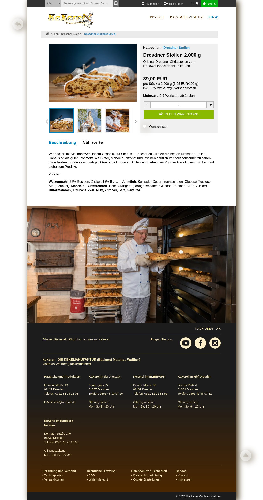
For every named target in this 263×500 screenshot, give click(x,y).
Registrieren (176, 3)
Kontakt (183, 475)
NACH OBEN (204, 328)
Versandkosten (185, 88)
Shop (55, 33)
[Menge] (179, 104)
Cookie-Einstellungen (147, 479)
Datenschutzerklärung (147, 475)
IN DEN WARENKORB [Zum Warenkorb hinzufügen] (181, 114)
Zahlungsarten (53, 475)
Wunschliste (158, 126)
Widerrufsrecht (98, 479)
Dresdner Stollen (71, 33)
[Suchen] (116, 3)
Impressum (185, 479)
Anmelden (153, 3)
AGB (92, 475)
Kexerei (157, 17)
